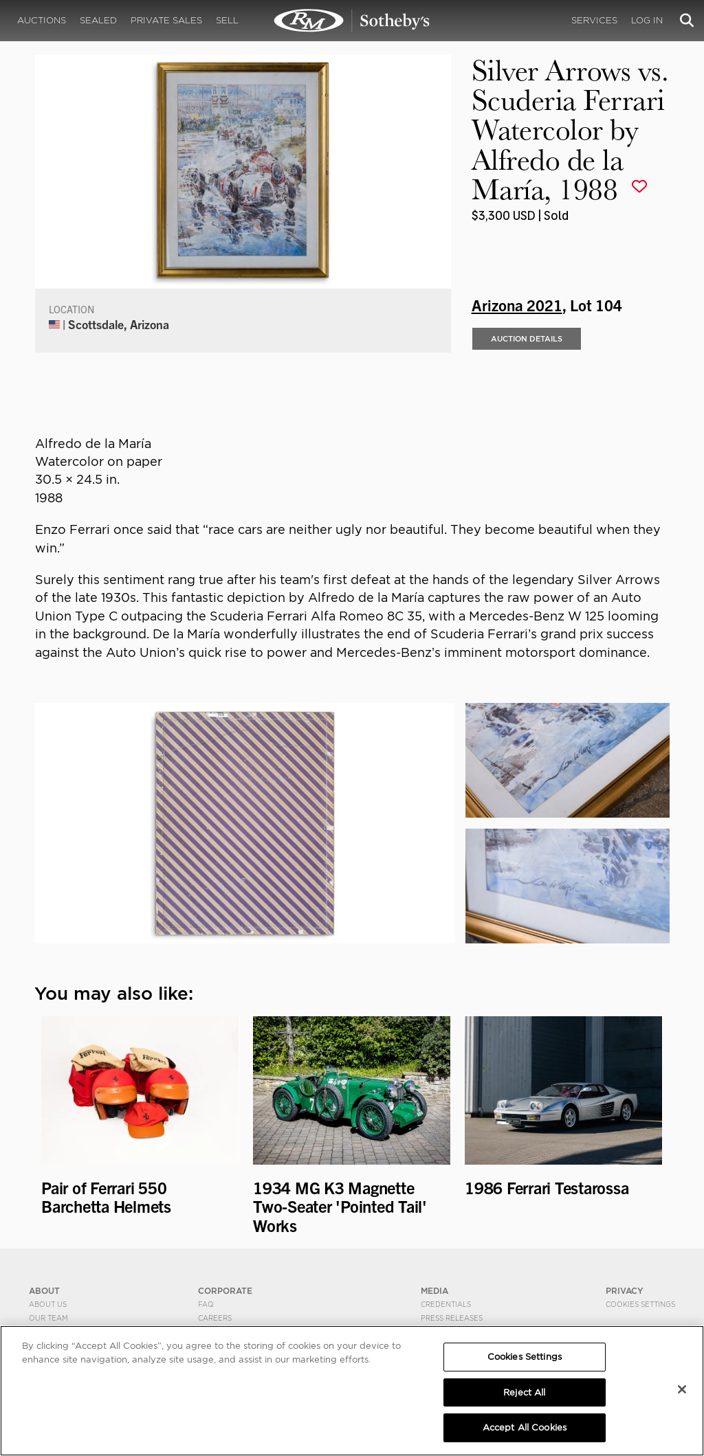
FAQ (206, 1304)
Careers (215, 1318)
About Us (48, 1304)
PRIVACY (625, 1291)
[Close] (682, 1389)
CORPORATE (225, 1291)
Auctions (41, 20)
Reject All (524, 1392)
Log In (647, 20)
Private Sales (166, 20)
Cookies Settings (640, 1304)
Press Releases (452, 1318)
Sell (227, 20)
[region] (352, 1390)
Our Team (48, 1318)
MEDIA (434, 1291)
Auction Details (526, 339)
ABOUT (44, 1291)
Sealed (98, 20)
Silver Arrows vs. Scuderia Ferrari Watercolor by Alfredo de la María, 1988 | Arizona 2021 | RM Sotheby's (352, 20)
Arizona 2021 (517, 304)
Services (594, 20)
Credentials (446, 1304)
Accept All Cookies (524, 1427)
